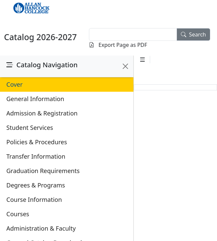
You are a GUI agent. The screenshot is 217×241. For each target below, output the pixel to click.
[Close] (125, 66)
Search (193, 34)
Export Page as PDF (118, 45)
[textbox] (133, 34)
